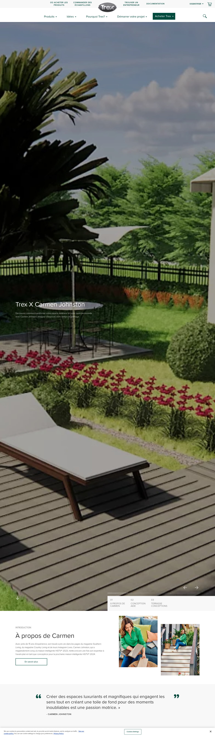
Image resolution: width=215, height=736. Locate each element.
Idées (70, 16)
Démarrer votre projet (131, 16)
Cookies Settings (133, 732)
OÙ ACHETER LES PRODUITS (59, 3)
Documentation (155, 3)
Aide (140, 603)
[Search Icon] (205, 16)
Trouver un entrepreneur (131, 3)
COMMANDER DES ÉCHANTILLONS (82, 3)
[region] (107, 732)
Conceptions (160, 603)
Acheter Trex (163, 16)
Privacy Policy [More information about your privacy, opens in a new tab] (59, 733)
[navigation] (107, 4)
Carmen (119, 603)
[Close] (211, 731)
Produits (49, 16)
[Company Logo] (107, 7)
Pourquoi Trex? (95, 16)
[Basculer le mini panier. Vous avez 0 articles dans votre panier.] (209, 4)
